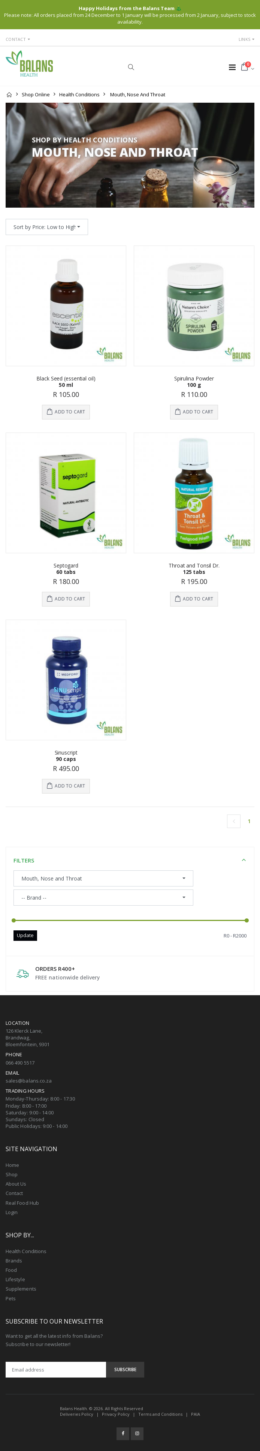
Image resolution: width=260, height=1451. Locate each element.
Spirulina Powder (194, 378)
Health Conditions (79, 94)
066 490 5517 (20, 1062)
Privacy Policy (116, 1414)
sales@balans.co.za (29, 1080)
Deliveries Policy (76, 1414)
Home (12, 1165)
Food (11, 1270)
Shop (12, 1174)
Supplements (21, 1288)
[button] (131, 67)
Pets (11, 1298)
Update (25, 935)
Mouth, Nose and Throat (137, 94)
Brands (14, 1260)
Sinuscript (66, 752)
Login (12, 1212)
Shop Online (36, 94)
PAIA (195, 1414)
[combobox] (47, 227)
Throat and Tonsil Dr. (194, 565)
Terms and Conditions (160, 1414)
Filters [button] (23, 860)
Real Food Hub (22, 1202)
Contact (16, 39)
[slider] (14, 920)
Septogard (66, 565)
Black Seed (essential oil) (65, 378)
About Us (16, 1183)
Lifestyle (15, 1279)
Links (244, 39)
